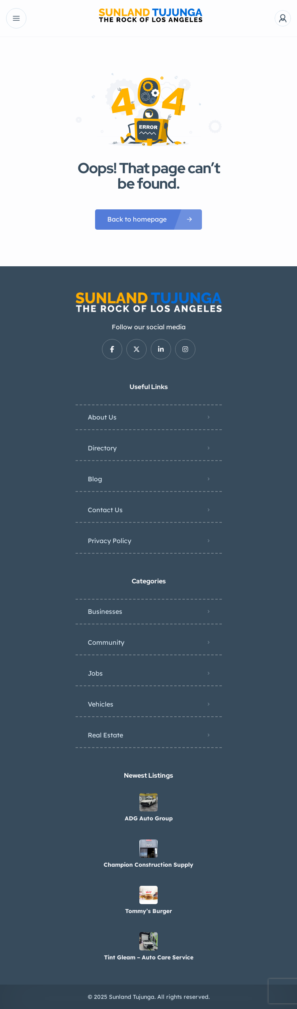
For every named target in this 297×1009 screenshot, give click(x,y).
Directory (102, 448)
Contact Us (105, 510)
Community (106, 642)
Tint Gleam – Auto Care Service (148, 957)
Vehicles (100, 704)
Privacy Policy (109, 541)
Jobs (95, 673)
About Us (102, 417)
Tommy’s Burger (148, 911)
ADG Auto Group (149, 818)
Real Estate (105, 735)
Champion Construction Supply (148, 865)
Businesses (105, 611)
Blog (95, 479)
